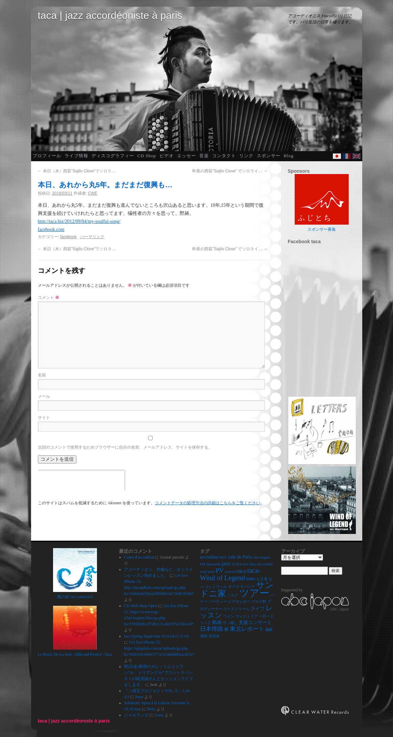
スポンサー (268, 155)
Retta (151, 709)
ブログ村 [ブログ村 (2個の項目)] (258, 601)
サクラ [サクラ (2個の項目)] (233, 587)
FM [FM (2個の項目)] (202, 564)
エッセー (186, 155)
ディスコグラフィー (113, 155)
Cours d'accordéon (139, 557)
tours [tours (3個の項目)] (250, 578)
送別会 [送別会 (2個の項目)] (214, 636)
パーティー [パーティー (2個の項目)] (217, 601)
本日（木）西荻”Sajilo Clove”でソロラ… (77, 171)
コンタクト (224, 155)
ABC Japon (339, 609)
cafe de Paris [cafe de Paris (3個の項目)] (240, 557)
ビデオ (166, 155)
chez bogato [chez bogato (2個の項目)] (261, 557)
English (356, 156)
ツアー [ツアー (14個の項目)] (254, 593)
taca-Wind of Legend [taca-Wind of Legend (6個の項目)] (230, 574)
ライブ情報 (76, 155)
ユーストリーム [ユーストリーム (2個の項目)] (236, 609)
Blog (289, 155)
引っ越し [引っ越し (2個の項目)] (230, 623)
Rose (139, 697)
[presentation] (81, 481)
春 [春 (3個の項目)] (226, 629)
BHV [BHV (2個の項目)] (223, 557)
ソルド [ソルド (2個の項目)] (232, 595)
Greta (159, 715)
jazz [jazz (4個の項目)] (226, 563)
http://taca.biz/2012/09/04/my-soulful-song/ (79, 221)
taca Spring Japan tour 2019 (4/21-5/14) (156, 636)
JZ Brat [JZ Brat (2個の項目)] (236, 564)
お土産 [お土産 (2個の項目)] (262, 579)
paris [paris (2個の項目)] (211, 571)
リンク (246, 155)
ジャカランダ (136, 715)
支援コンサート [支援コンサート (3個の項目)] (255, 622)
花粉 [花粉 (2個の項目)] (203, 636)
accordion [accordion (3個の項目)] (209, 557)
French (347, 156)
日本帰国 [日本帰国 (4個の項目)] (211, 629)
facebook (68, 236)
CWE (92, 193)
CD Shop (147, 155)
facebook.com (51, 229)
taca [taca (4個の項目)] (241, 571)
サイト (44, 417)
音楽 (204, 155)
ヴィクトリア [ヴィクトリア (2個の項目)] (247, 616)
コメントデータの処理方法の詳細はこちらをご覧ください (207, 503)
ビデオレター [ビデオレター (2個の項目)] (239, 601)
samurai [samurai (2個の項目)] (230, 571)
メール (44, 396)
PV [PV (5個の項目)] (220, 570)
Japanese (337, 156)
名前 (42, 375)
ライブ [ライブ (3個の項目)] (257, 608)
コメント (48, 297)
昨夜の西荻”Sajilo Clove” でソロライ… (229, 171)
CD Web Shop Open (140, 605)
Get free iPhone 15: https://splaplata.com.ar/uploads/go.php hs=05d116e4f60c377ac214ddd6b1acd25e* (159, 648)
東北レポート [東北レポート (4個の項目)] (247, 629)
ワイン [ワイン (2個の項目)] (229, 616)
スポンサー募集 (322, 229)
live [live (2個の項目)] (246, 564)
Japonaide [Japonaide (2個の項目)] (213, 564)
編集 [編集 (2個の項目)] (269, 629)
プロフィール (47, 155)
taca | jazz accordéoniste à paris (110, 15)
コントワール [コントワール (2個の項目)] (216, 587)
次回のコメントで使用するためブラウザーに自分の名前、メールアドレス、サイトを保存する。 (125, 447)
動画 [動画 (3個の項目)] (217, 622)
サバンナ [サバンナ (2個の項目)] (247, 587)
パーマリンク (92, 236)
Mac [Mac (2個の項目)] (253, 564)
